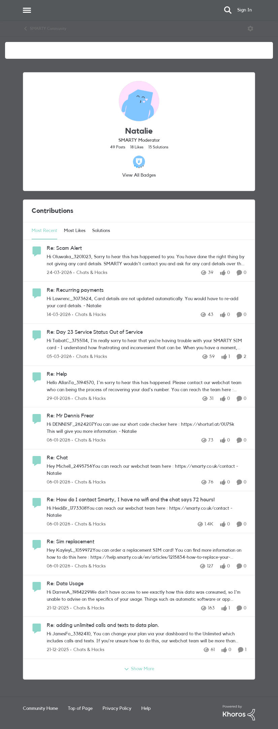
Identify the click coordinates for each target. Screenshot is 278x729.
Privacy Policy (117, 708)
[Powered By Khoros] (239, 713)
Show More (139, 669)
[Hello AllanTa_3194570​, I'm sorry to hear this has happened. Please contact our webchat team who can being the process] (146, 386)
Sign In (244, 10)
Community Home (40, 708)
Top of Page (80, 708)
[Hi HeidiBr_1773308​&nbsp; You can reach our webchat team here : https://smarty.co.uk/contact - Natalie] (145, 512)
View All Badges (139, 175)
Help (146, 708)
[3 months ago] (59, 272)
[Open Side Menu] (27, 10)
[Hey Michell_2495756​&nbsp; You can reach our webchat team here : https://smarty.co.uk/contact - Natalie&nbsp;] (145, 470)
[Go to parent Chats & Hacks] (90, 272)
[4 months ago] (59, 314)
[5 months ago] (58, 398)
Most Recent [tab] (44, 230)
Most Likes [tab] (74, 230)
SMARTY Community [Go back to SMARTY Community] (44, 28)
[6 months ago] (58, 440)
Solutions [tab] (101, 230)
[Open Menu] (250, 28)
